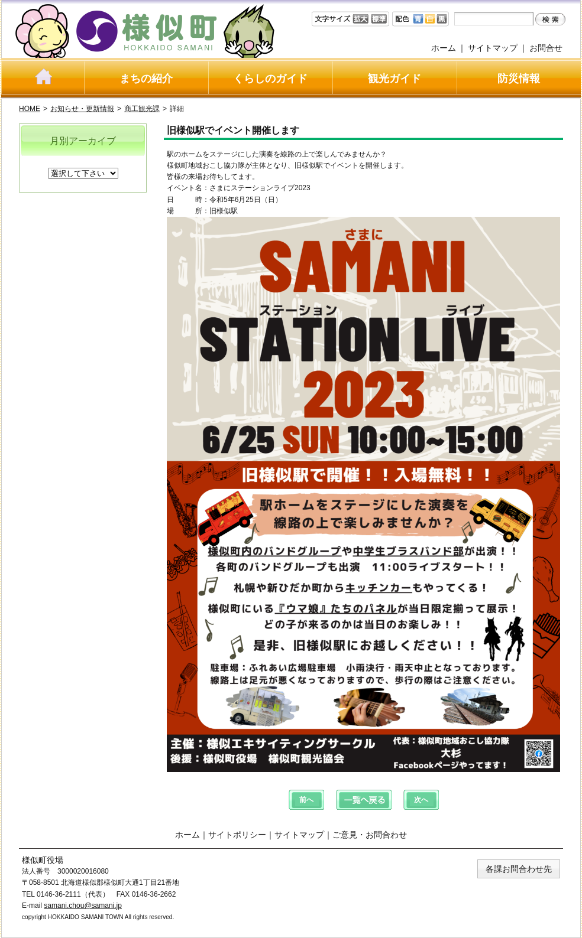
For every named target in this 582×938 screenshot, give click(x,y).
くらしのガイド (270, 78)
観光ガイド (394, 78)
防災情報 (518, 78)
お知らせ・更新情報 (82, 109)
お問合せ (545, 48)
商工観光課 (142, 109)
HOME (29, 109)
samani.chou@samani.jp (83, 905)
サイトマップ (493, 48)
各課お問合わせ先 (519, 869)
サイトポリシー (237, 834)
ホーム (443, 48)
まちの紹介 (146, 78)
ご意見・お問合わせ (369, 834)
